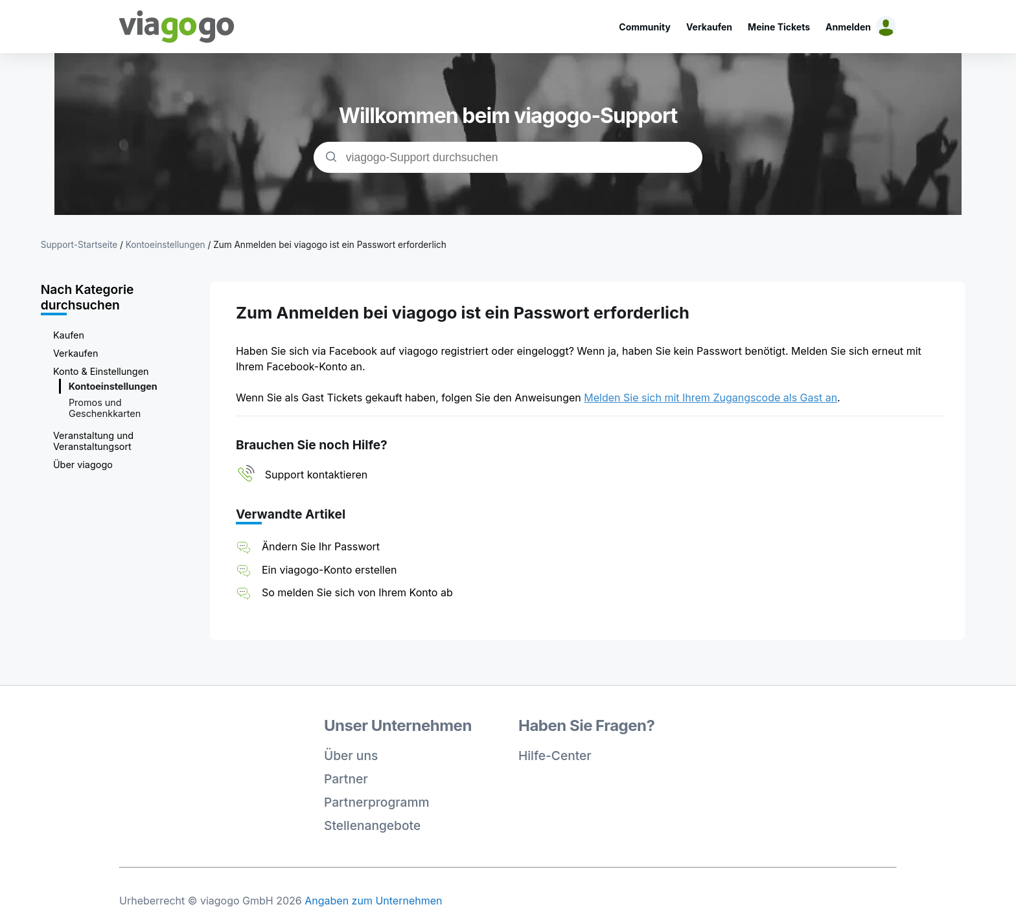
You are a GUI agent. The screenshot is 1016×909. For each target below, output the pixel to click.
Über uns (351, 755)
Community (645, 26)
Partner (346, 779)
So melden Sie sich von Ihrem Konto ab (357, 592)
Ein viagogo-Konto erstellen (329, 569)
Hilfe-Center (555, 755)
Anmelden (848, 26)
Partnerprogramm (377, 802)
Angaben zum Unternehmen (373, 900)
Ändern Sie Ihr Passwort (321, 546)
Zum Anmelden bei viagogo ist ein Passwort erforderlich (329, 245)
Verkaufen (709, 26)
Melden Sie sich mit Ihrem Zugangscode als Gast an (710, 397)
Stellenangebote (372, 825)
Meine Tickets (779, 26)
